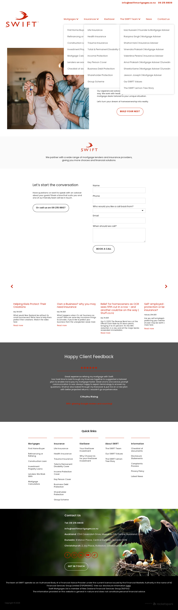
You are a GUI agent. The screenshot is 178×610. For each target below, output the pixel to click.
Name (96, 186)
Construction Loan (37, 461)
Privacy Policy (137, 471)
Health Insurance (62, 454)
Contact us (163, 19)
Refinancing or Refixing (35, 455)
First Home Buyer (36, 448)
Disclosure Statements (137, 457)
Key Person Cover (62, 479)
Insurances (91, 19)
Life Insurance (61, 448)
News (149, 19)
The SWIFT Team (130, 19)
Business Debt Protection (61, 486)
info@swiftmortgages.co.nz (139, 3)
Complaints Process (137, 465)
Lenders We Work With (36, 475)
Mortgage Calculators (34, 483)
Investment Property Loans (35, 468)
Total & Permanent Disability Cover (63, 465)
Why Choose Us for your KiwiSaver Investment (88, 459)
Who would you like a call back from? (113, 207)
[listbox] (119, 210)
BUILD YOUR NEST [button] (130, 112)
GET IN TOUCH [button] (76, 566)
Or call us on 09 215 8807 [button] (51, 208)
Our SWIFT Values (114, 454)
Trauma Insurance (63, 459)
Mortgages (71, 19)
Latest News (137, 476)
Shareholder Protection (60, 493)
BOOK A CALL (103, 249)
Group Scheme (61, 500)
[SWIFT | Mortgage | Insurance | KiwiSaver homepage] (22, 19)
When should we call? (105, 226)
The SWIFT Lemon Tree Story (113, 460)
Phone (96, 196)
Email (96, 216)
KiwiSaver (109, 19)
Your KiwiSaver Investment (87, 450)
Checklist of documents (137, 450)
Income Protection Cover (63, 473)
